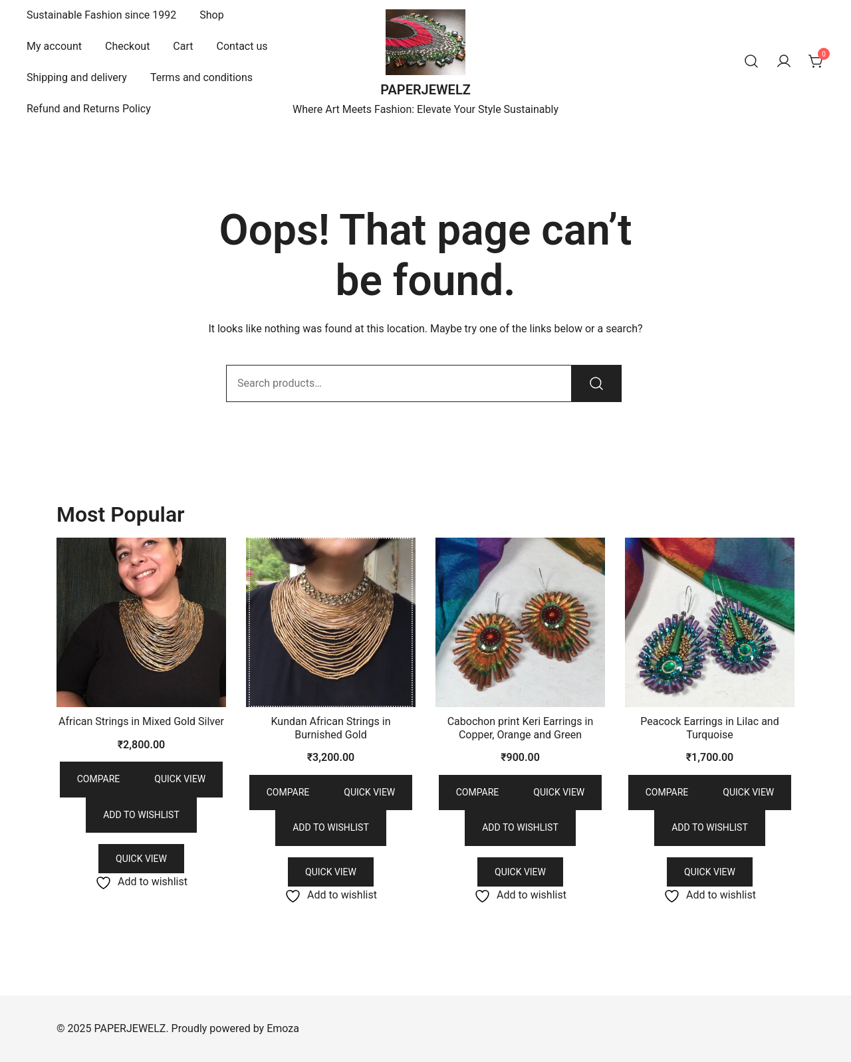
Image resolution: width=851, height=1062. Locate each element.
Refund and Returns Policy (89, 108)
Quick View (141, 858)
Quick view (179, 779)
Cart (183, 46)
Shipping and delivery (77, 77)
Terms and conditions (201, 77)
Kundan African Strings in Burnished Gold (330, 727)
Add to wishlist (141, 814)
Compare (98, 779)
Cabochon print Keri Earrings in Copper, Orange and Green (520, 727)
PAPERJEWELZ (425, 90)
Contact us (242, 46)
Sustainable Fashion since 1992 (101, 15)
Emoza (283, 1028)
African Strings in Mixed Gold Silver (141, 721)
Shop (211, 15)
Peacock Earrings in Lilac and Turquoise (709, 727)
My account (54, 46)
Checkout (127, 46)
